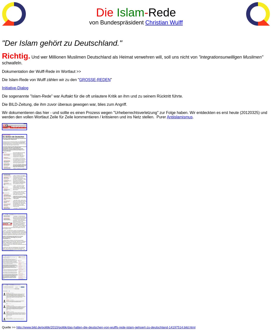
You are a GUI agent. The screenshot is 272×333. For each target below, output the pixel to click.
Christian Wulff (164, 22)
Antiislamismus (180, 117)
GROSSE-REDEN (95, 80)
